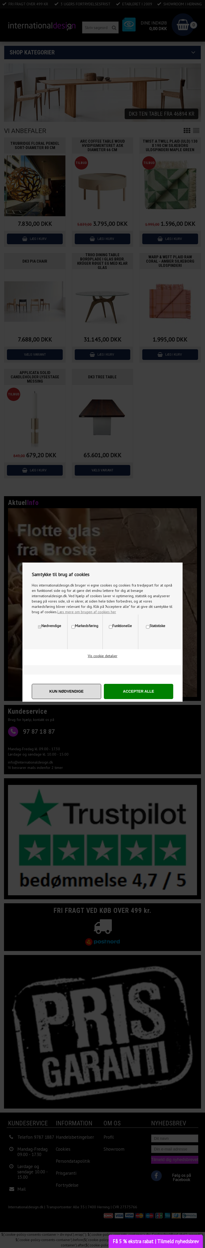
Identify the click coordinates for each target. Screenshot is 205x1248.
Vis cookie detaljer (102, 655)
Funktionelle (122, 626)
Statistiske (157, 626)
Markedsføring (86, 626)
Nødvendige (51, 626)
